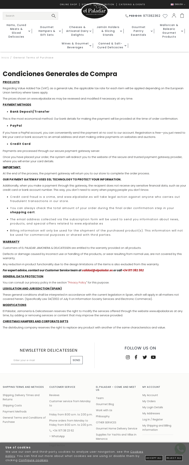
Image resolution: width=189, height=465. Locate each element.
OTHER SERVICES (106, 422)
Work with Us (104, 410)
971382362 (143, 16)
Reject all (174, 458)
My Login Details (152, 407)
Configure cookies (33, 460)
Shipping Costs (12, 405)
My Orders (149, 401)
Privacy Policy (77, 282)
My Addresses (151, 413)
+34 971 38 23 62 (61, 430)
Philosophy (103, 416)
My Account (150, 395)
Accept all (154, 458)
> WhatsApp (57, 436)
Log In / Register (152, 419)
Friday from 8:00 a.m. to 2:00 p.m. (70, 414)
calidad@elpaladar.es (97, 270)
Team (100, 398)
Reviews (54, 395)
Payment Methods (15, 411)
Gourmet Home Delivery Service (116, 428)
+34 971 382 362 (133, 270)
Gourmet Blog (105, 404)
